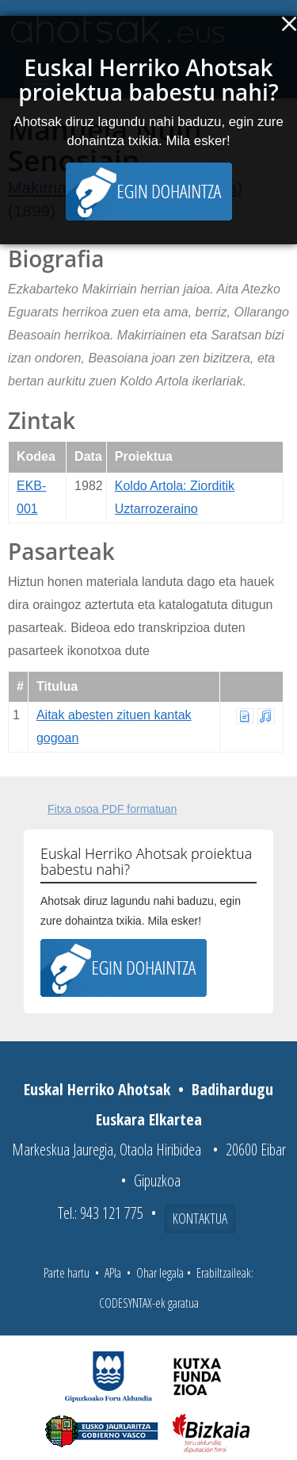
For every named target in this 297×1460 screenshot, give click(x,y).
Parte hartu (66, 1273)
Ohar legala (160, 1273)
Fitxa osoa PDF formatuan (112, 809)
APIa (113, 1273)
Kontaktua (200, 1218)
